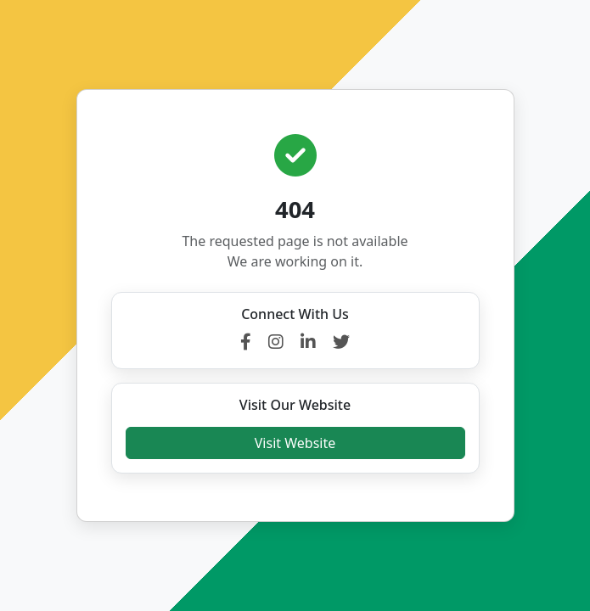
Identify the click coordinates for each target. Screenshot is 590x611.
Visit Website (295, 443)
